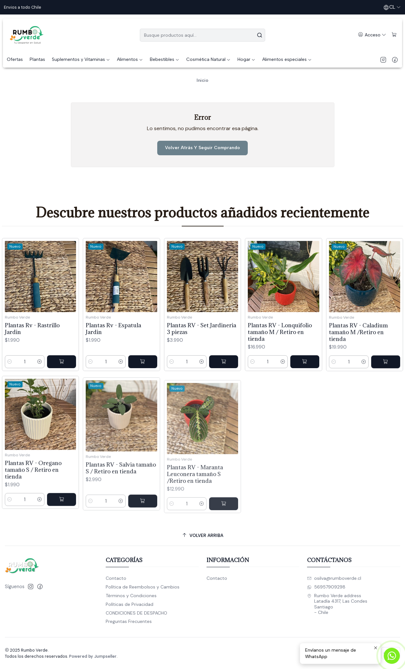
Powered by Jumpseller (93, 656)
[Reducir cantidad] (9, 375)
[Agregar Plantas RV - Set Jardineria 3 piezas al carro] (223, 391)
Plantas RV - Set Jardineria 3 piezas (201, 358)
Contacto (116, 578)
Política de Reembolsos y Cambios (142, 587)
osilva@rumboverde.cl (334, 578)
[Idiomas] (392, 7)
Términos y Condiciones (131, 595)
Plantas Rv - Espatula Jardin (113, 350)
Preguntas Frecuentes (129, 621)
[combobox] (202, 35)
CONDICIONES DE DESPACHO (136, 613)
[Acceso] (372, 35)
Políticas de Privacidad (129, 604)
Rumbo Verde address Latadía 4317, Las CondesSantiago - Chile (337, 604)
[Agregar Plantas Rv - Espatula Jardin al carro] (142, 383)
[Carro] (394, 35)
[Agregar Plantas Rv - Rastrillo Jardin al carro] (61, 375)
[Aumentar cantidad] (39, 375)
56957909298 (326, 587)
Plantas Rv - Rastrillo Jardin (32, 342)
